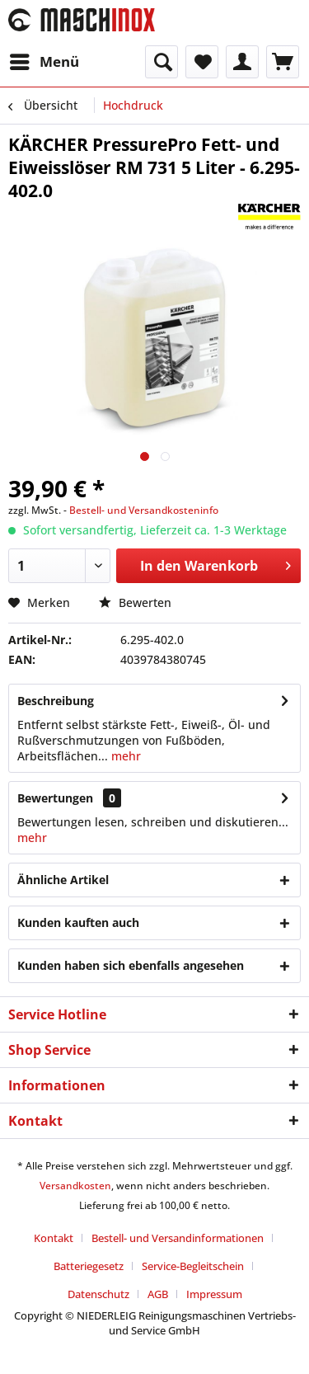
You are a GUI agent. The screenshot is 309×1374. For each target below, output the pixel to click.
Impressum (214, 1294)
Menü (44, 60)
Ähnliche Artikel (63, 879)
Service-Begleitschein (193, 1266)
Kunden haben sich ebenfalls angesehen (130, 965)
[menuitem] (43, 61)
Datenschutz (98, 1294)
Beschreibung (55, 700)
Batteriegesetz (89, 1266)
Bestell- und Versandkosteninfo (143, 510)
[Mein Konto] (242, 61)
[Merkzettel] (201, 61)
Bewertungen (55, 798)
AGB (157, 1294)
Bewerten (135, 602)
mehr (124, 756)
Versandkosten (75, 1186)
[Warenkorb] (282, 61)
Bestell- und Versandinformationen (177, 1237)
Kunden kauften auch (78, 922)
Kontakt (53, 1237)
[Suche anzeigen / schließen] (161, 61)
